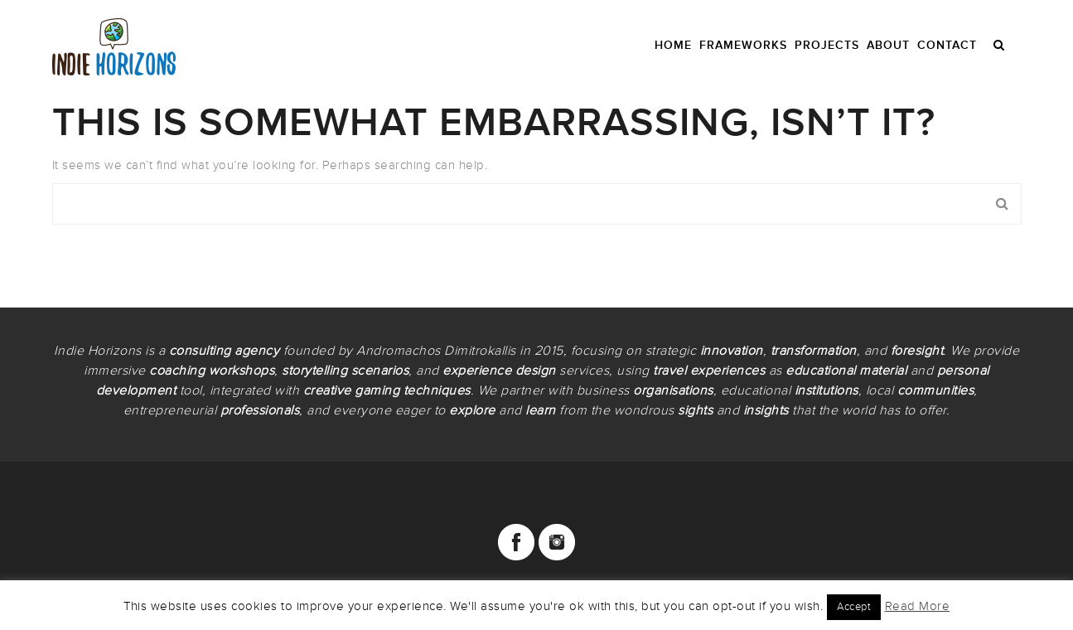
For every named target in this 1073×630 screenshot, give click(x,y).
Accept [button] (854, 606)
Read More (917, 605)
